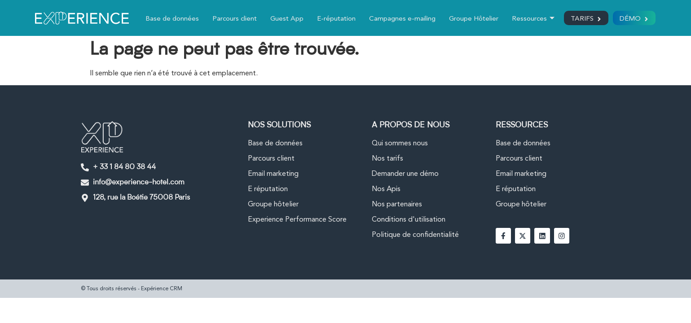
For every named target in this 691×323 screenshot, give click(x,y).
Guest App (285, 19)
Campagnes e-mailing (400, 19)
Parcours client (233, 19)
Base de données (170, 19)
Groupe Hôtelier (472, 19)
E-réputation (334, 19)
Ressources (531, 19)
